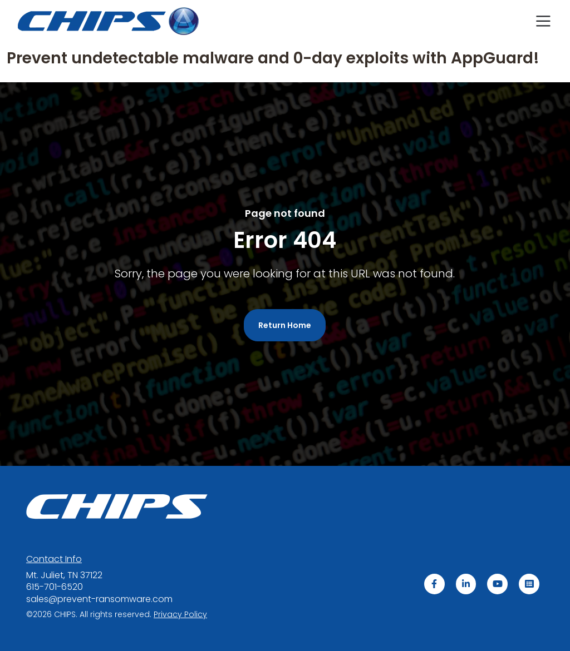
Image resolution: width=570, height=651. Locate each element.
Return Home (284, 325)
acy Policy (180, 613)
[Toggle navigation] (543, 21)
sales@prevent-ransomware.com (99, 599)
